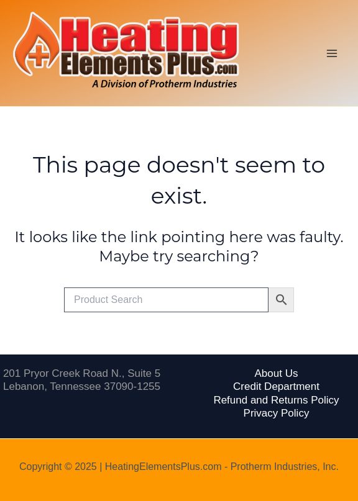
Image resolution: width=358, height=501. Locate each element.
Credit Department (276, 386)
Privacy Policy (277, 413)
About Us (276, 373)
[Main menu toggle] (332, 53)
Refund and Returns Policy (276, 400)
